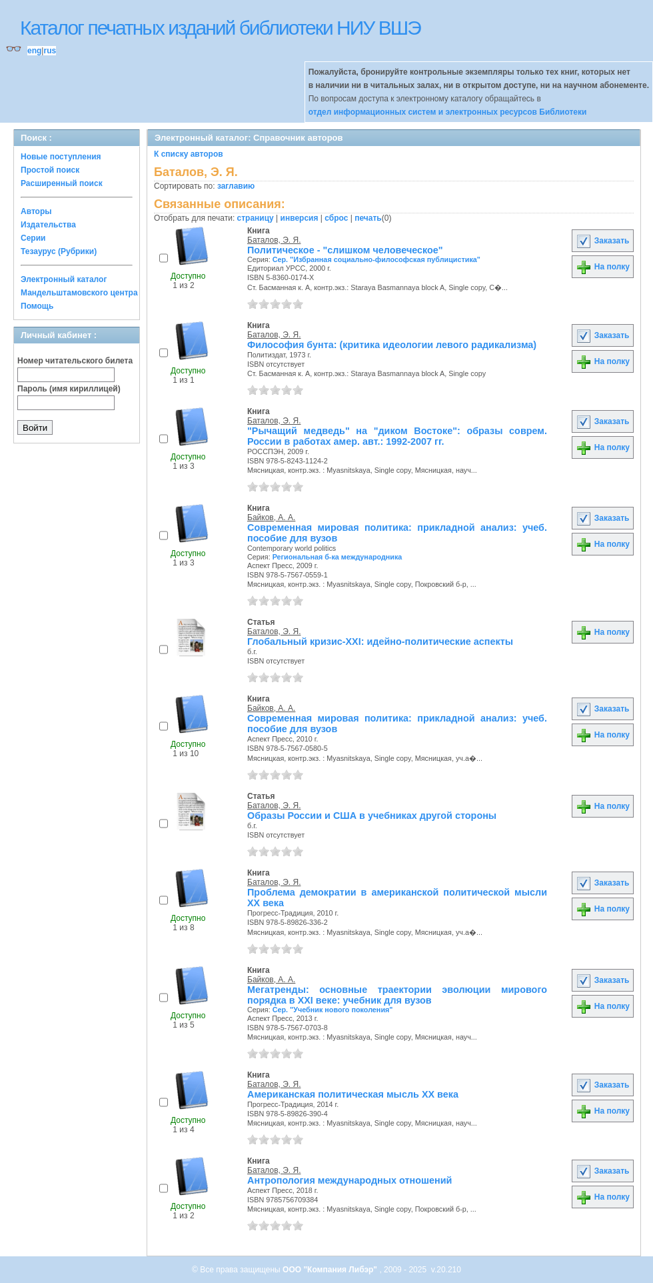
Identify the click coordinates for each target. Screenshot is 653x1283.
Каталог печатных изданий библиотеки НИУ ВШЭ (220, 28)
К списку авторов (188, 154)
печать (368, 218)
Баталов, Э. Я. (274, 240)
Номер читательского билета (75, 360)
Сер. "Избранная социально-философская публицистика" (376, 259)
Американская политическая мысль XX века (352, 1094)
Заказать (602, 240)
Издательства (48, 224)
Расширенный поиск (62, 183)
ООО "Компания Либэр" (331, 1269)
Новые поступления (61, 156)
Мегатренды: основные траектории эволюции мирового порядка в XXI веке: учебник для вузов (397, 995)
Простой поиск (50, 170)
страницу (255, 218)
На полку (603, 266)
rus (49, 50)
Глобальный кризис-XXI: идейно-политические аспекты (380, 641)
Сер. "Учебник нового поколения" (333, 1010)
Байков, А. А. (271, 517)
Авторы (36, 211)
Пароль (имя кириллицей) (69, 388)
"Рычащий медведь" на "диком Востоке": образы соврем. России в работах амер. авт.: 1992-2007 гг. (397, 436)
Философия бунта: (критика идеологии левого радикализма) (391, 344)
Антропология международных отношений (349, 1180)
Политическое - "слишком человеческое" (345, 250)
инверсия (300, 218)
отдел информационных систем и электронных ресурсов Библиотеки (448, 112)
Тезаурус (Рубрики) (59, 251)
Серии (33, 238)
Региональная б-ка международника (337, 557)
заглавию (236, 186)
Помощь (37, 306)
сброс (336, 218)
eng (34, 50)
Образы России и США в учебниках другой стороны (371, 815)
